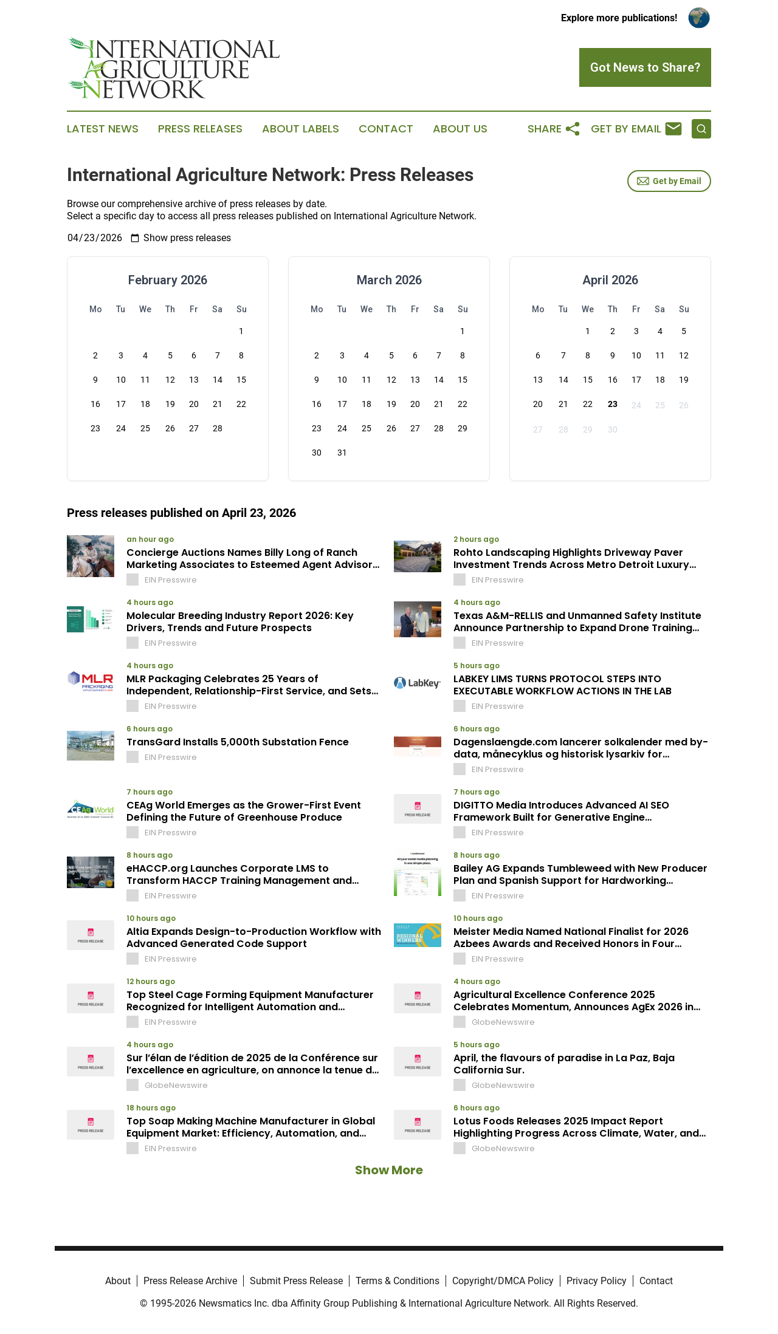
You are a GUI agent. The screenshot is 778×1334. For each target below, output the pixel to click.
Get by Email (669, 181)
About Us (460, 128)
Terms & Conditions (397, 1281)
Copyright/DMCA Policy (503, 1281)
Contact (386, 128)
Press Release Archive (190, 1281)
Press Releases (200, 128)
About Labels (300, 128)
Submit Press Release (296, 1281)
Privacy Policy (596, 1281)
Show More (389, 1169)
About (118, 1281)
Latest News (103, 128)
